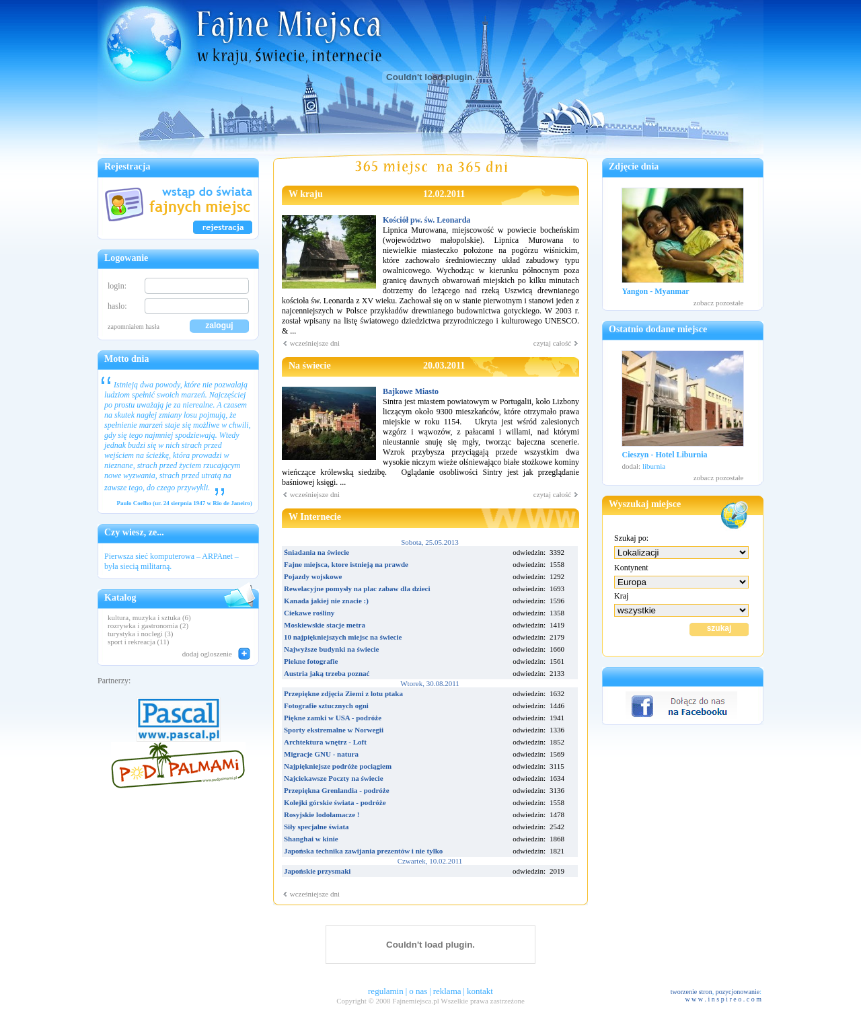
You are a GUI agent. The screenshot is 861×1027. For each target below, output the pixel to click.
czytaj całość (556, 343)
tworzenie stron (691, 991)
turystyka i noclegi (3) (140, 634)
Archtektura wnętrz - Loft (325, 742)
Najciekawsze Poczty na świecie (333, 778)
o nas (418, 991)
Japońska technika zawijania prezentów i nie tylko (363, 851)
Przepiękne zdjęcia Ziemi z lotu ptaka (343, 693)
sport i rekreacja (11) (139, 642)
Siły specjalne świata (316, 827)
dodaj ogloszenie (207, 654)
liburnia (653, 466)
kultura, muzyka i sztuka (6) (149, 617)
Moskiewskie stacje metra (324, 625)
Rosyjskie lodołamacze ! (321, 814)
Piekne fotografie (311, 661)
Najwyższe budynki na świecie (331, 649)
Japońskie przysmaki (317, 871)
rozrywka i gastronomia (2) (148, 625)
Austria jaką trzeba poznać (326, 673)
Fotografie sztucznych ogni (326, 705)
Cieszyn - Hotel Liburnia (665, 454)
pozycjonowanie (738, 991)
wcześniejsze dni (311, 343)
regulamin (386, 991)
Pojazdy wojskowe (313, 576)
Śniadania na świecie (316, 552)
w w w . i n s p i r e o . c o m (723, 999)
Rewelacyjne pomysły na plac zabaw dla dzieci (357, 588)
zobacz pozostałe (719, 303)
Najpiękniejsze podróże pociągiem (337, 766)
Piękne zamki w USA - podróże (332, 718)
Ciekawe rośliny (309, 613)
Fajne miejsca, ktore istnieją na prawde (346, 564)
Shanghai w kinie (311, 839)
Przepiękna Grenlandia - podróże (336, 790)
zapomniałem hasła (133, 326)
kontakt (480, 991)
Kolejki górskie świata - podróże (335, 802)
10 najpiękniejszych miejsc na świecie (343, 637)
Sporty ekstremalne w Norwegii (333, 730)
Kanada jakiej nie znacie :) (326, 601)
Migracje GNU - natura (321, 754)
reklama (447, 991)
